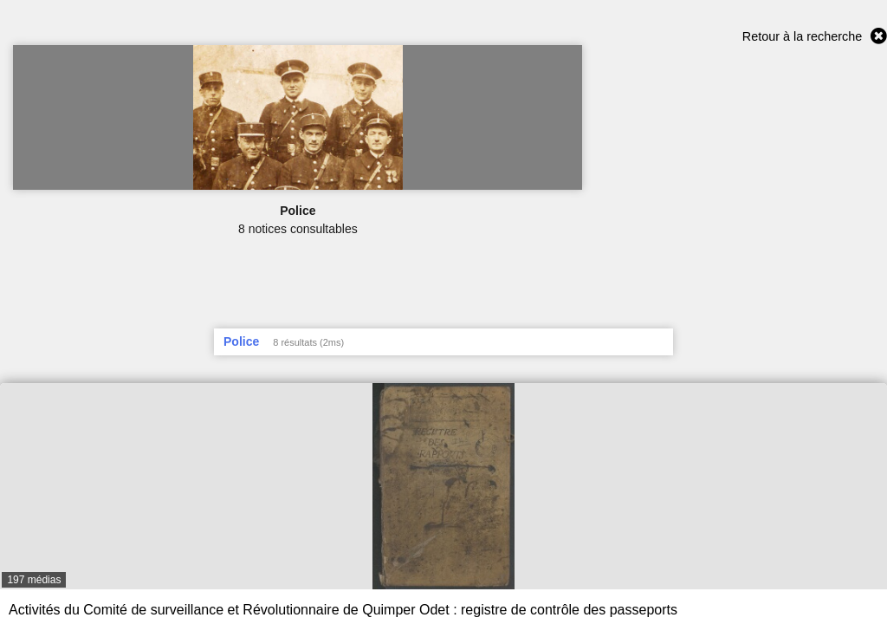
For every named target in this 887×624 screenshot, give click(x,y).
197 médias (34, 580)
